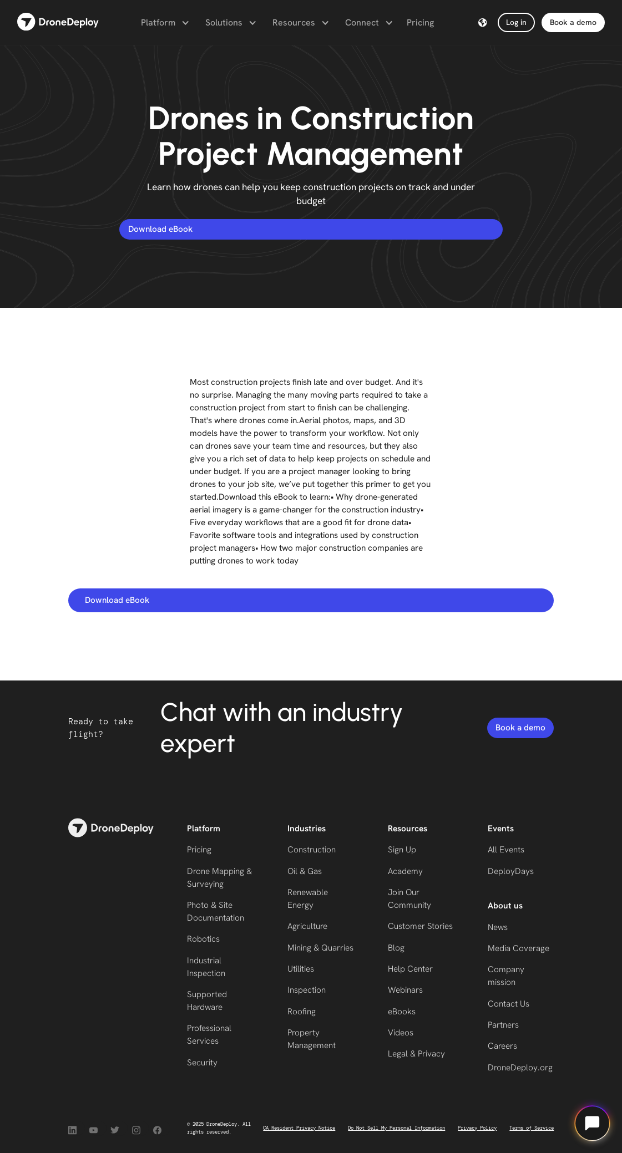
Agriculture (307, 926)
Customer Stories (420, 926)
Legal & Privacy (416, 1053)
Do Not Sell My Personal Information (396, 1128)
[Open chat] (592, 1123)
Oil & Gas (304, 871)
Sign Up (402, 849)
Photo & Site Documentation (215, 911)
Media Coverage (518, 948)
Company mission (506, 976)
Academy (405, 871)
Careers (502, 1046)
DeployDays (511, 871)
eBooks (402, 1011)
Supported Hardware (207, 1001)
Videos (400, 1032)
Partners (503, 1024)
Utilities (300, 968)
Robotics (203, 938)
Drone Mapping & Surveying (219, 878)
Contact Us (508, 1003)
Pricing (420, 22)
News (498, 927)
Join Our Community (409, 899)
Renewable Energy (307, 899)
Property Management (311, 1039)
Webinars (405, 989)
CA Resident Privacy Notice (299, 1128)
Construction (311, 849)
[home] (58, 22)
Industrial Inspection (206, 967)
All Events (506, 849)
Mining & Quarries (320, 947)
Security (202, 1062)
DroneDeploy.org (520, 1067)
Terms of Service (531, 1128)
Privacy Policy (477, 1128)
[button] (164, 23)
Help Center (410, 968)
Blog (396, 947)
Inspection (306, 989)
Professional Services (209, 1035)
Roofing (301, 1011)
